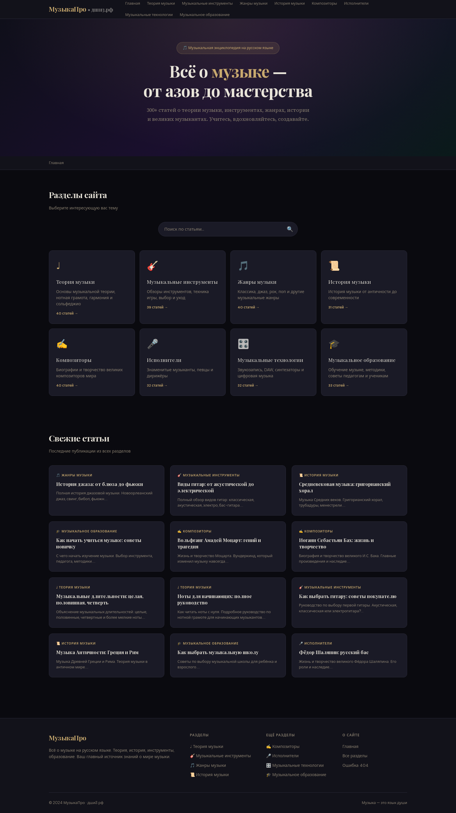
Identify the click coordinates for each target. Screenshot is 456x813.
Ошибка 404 (355, 765)
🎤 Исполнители (282, 755)
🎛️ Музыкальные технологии (295, 765)
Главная (56, 162)
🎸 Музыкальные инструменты (220, 755)
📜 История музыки (209, 774)
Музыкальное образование (205, 14)
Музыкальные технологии (149, 14)
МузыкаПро (81, 9)
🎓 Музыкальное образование (296, 774)
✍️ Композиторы (283, 746)
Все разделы (355, 755)
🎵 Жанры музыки (208, 765)
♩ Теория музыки (206, 746)
